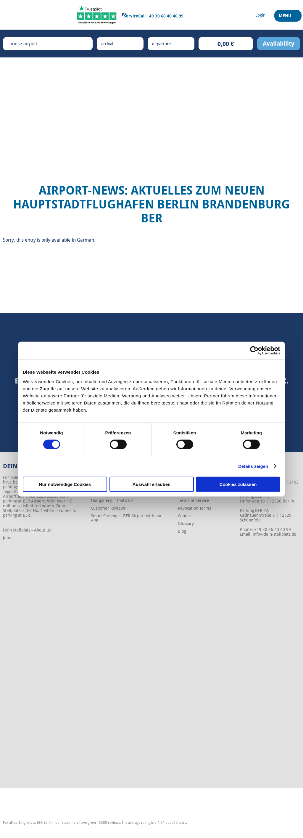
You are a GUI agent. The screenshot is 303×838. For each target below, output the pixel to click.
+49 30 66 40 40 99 (165, 16)
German (85, 240)
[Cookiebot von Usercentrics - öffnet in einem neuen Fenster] (254, 350)
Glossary (186, 523)
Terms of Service (193, 500)
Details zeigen (253, 466)
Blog (182, 531)
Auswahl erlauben (151, 484)
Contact (185, 515)
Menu (285, 17)
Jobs (7, 537)
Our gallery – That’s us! (112, 500)
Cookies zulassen (238, 484)
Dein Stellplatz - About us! (27, 530)
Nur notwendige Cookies (65, 484)
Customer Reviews (108, 508)
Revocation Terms (194, 508)
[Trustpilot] (97, 15)
